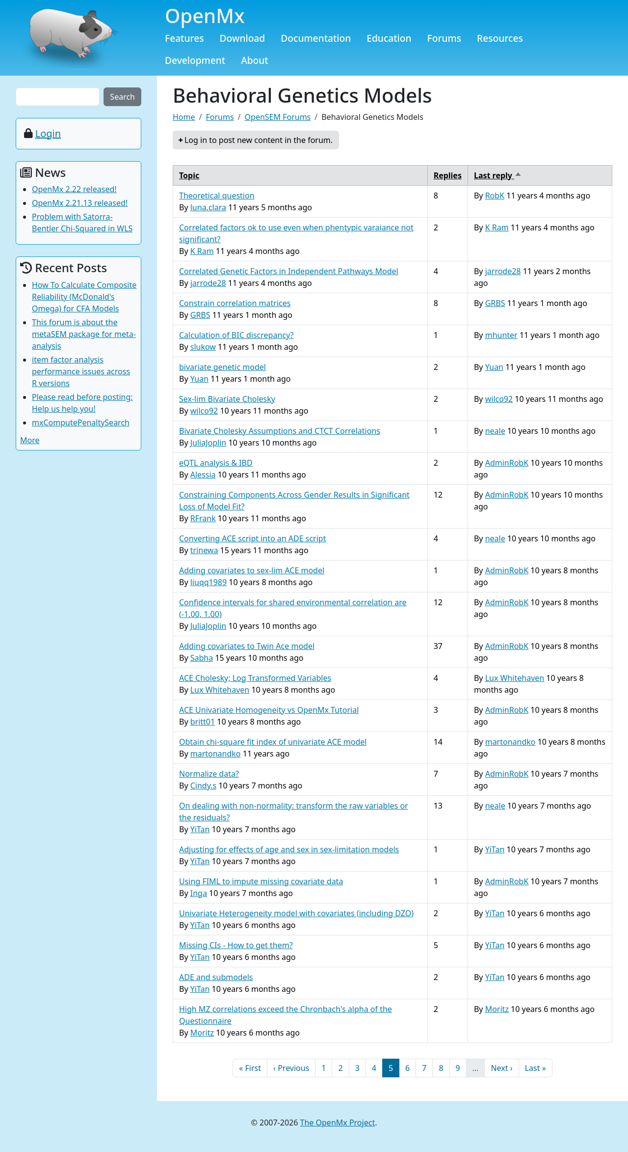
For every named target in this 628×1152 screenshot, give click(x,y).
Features (184, 38)
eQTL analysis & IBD (216, 462)
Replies (448, 175)
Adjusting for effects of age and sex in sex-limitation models (289, 849)
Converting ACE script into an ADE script (252, 538)
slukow (203, 346)
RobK (494, 195)
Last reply (498, 175)
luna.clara (208, 207)
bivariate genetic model (222, 367)
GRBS (200, 314)
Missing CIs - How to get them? (236, 945)
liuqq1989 (208, 582)
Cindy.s (203, 785)
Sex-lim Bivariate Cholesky (227, 398)
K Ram (202, 251)
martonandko (215, 753)
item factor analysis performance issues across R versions (81, 371)
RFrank (203, 518)
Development (195, 60)
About (254, 60)
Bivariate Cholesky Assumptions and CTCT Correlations (279, 430)
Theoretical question (217, 195)
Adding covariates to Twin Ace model (246, 646)
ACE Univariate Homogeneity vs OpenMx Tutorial (269, 709)
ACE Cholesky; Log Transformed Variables (255, 678)
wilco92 (204, 410)
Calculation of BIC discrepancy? (236, 335)
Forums (444, 38)
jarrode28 (208, 283)
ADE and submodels (216, 977)
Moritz (202, 1032)
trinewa (204, 550)
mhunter (501, 335)
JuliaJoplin (208, 442)
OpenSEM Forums (278, 117)
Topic (189, 175)
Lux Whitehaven (220, 689)
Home (184, 117)
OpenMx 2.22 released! (74, 189)
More (30, 440)
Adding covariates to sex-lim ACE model (251, 570)
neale (495, 430)
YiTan (200, 829)
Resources (500, 38)
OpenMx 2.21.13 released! (80, 202)
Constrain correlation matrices (234, 303)
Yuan (199, 378)
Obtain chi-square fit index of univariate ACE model (272, 741)
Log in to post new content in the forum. (258, 140)
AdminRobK (506, 462)
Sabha (201, 657)
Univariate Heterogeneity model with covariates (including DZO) (296, 913)
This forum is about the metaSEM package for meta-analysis (84, 334)
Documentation (316, 38)
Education (388, 38)
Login (48, 133)
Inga (198, 893)
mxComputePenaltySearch (81, 422)
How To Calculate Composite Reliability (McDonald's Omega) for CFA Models (84, 297)
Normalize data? (209, 773)
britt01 (202, 721)
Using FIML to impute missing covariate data (261, 881)
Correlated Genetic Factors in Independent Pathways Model (288, 271)
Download (242, 38)
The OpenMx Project (337, 1122)
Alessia (203, 474)
